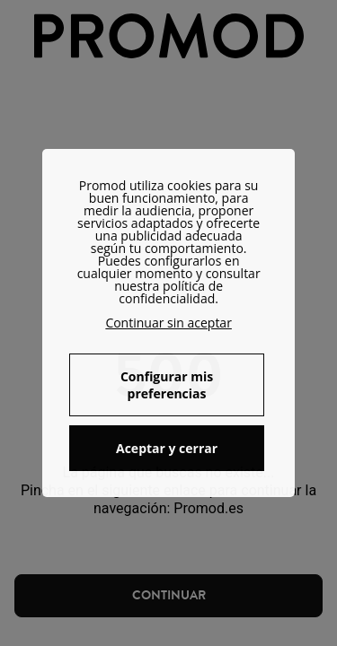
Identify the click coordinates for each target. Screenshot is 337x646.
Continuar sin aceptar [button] (168, 322)
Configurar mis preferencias (166, 385)
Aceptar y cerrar (166, 448)
